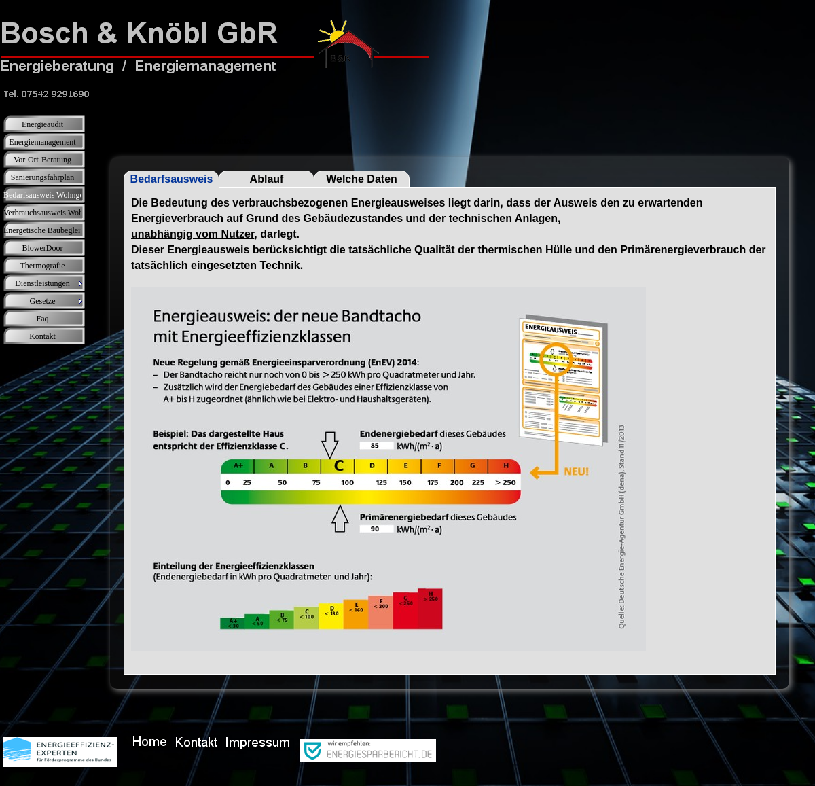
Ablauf (267, 179)
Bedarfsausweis (171, 179)
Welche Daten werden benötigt (362, 180)
